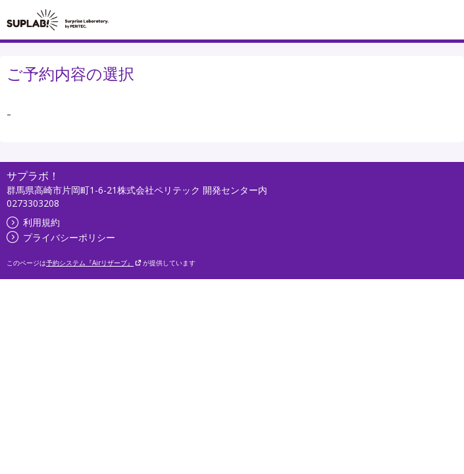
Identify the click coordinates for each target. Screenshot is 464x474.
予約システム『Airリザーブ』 (94, 262)
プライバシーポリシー (61, 237)
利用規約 (33, 222)
